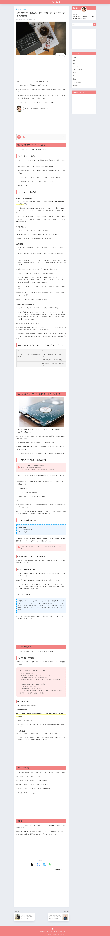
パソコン (64, 869)
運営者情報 (42, 931)
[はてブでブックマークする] (44, 865)
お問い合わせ (56, 931)
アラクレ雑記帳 (55, 2)
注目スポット (76, 85)
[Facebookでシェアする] (38, 865)
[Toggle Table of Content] (63, 136)
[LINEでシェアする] (50, 865)
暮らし (74, 79)
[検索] (94, 24)
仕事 (74, 60)
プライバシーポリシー (65, 931)
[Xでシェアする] (32, 865)
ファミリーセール (77, 69)
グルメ (74, 63)
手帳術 (74, 57)
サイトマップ (49, 931)
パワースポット (77, 82)
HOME (55, 929)
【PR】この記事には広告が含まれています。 (41, 81)
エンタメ (75, 73)
